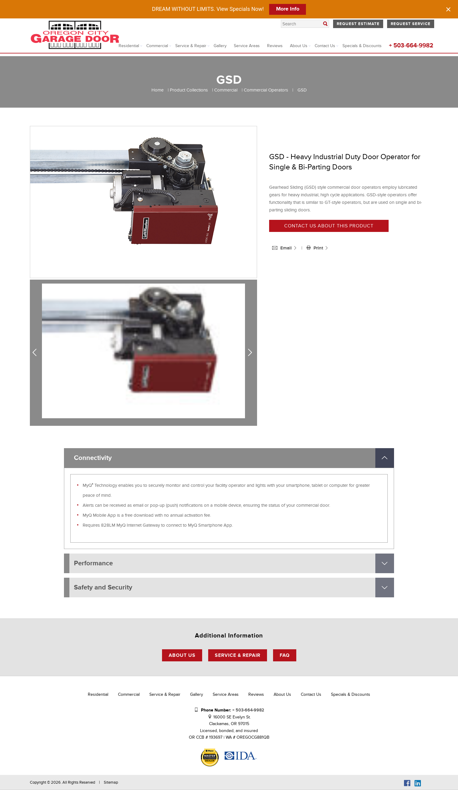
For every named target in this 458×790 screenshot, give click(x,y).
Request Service (411, 23)
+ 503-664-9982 (411, 45)
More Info (287, 9)
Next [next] (251, 352)
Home (157, 90)
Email (282, 248)
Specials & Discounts (362, 45)
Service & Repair (190, 45)
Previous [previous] (37, 352)
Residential (129, 45)
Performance (93, 563)
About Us (298, 45)
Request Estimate (358, 23)
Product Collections (189, 90)
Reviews (275, 45)
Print (315, 248)
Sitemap (111, 782)
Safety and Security (103, 587)
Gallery (220, 45)
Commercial (157, 45)
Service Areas (247, 45)
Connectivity (93, 458)
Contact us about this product (329, 226)
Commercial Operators (266, 90)
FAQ (285, 655)
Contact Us (325, 45)
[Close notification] (448, 9)
